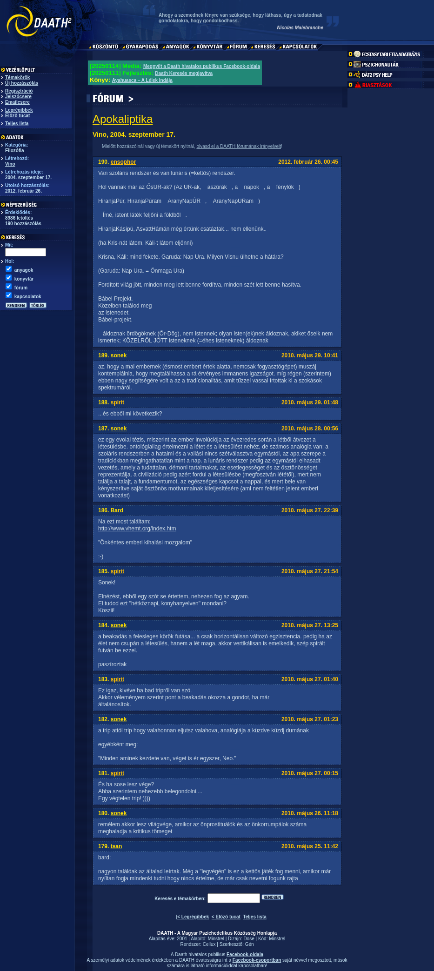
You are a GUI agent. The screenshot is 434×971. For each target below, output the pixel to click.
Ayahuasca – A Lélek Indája (142, 80)
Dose (248, 938)
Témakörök (17, 77)
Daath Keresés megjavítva (184, 73)
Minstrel (216, 938)
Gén (249, 944)
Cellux (209, 944)
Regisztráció (19, 91)
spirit (117, 402)
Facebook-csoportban (257, 960)
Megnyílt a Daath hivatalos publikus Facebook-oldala (201, 66)
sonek (119, 355)
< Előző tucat (226, 916)
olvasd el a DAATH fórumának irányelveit (238, 146)
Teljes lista (16, 123)
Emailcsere (17, 102)
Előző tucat (17, 115)
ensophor (123, 162)
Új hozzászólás (21, 83)
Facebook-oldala (245, 954)
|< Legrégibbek (192, 916)
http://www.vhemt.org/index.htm (137, 528)
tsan (116, 846)
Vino (10, 164)
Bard (117, 510)
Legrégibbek (19, 110)
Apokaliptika (123, 119)
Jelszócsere (18, 96)
